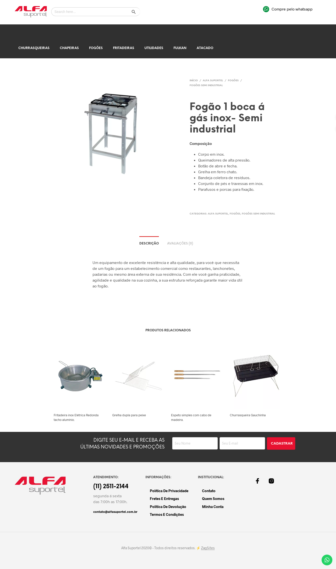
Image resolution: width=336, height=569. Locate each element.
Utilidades (153, 48)
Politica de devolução (168, 506)
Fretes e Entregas (164, 498)
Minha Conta (213, 506)
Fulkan (179, 48)
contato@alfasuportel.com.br (115, 512)
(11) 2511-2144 (111, 487)
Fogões (96, 48)
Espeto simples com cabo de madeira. (191, 417)
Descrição (149, 243)
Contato (208, 490)
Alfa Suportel (213, 80)
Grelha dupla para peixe (129, 415)
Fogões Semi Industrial (206, 85)
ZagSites (208, 548)
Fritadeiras (123, 48)
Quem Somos (213, 498)
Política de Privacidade (169, 490)
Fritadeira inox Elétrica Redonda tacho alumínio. (76, 417)
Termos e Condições (167, 514)
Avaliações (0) (180, 243)
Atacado (205, 48)
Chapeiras (69, 48)
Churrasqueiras (34, 48)
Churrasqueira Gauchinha (248, 415)
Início (194, 80)
